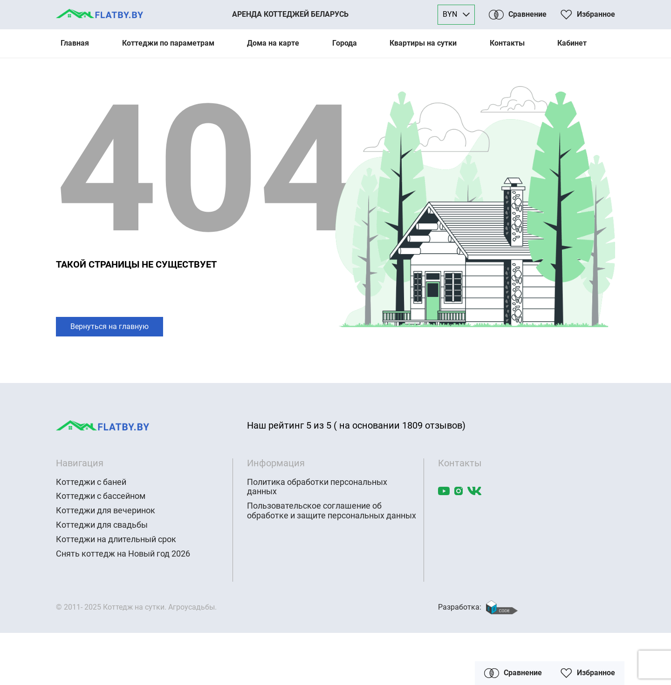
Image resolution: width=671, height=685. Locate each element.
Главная (75, 43)
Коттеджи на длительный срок (116, 539)
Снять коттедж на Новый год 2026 (123, 553)
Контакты (507, 43)
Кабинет (572, 43)
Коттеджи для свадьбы (102, 525)
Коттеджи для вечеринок (105, 510)
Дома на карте (273, 43)
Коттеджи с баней (91, 482)
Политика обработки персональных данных (317, 487)
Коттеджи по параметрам (168, 43)
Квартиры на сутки (423, 43)
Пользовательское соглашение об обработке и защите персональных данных (331, 510)
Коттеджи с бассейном (100, 496)
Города (344, 43)
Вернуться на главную (109, 326)
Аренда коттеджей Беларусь (290, 14)
